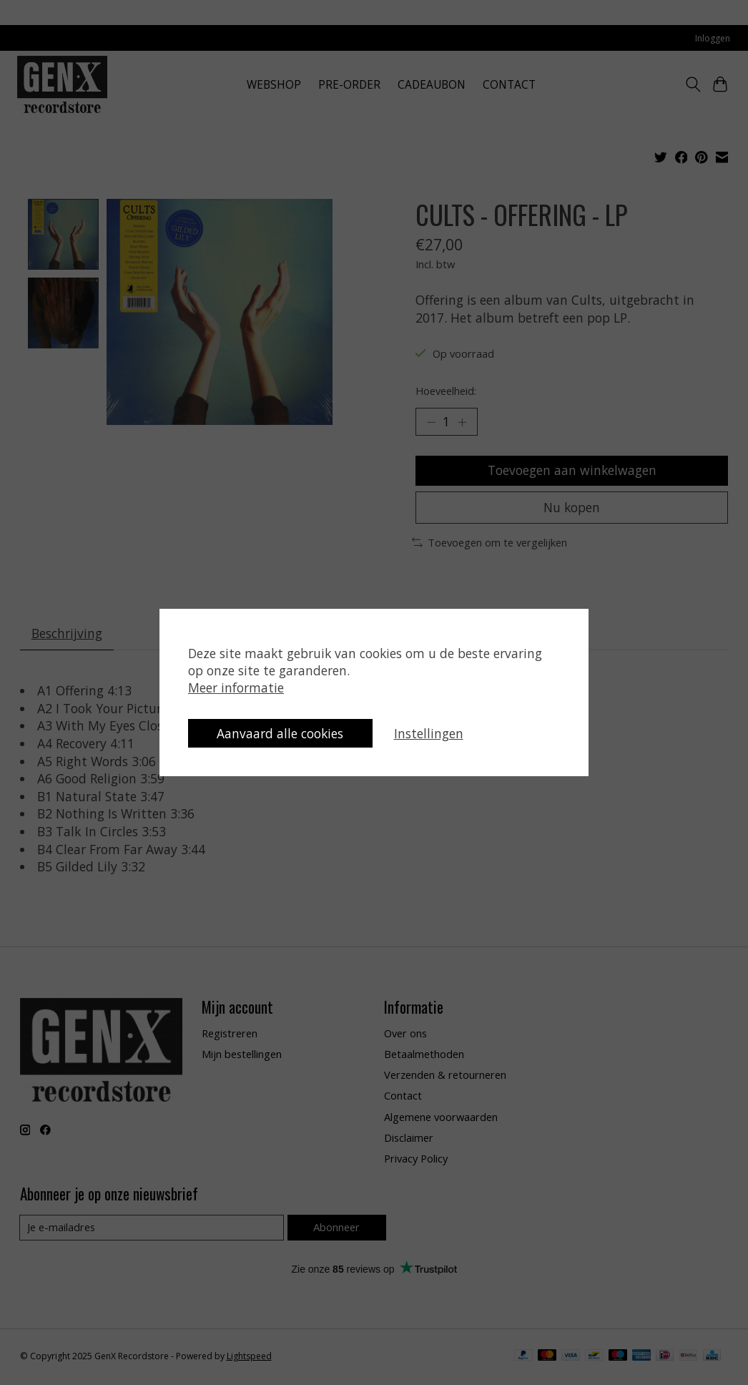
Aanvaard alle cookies (283, 732)
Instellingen (434, 732)
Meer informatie (236, 686)
